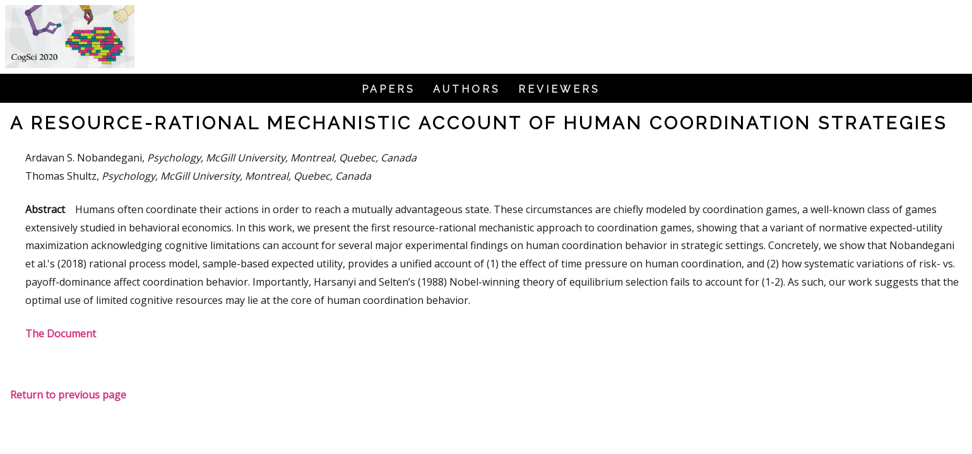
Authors (467, 89)
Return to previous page (68, 395)
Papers (388, 89)
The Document (60, 333)
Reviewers (559, 89)
